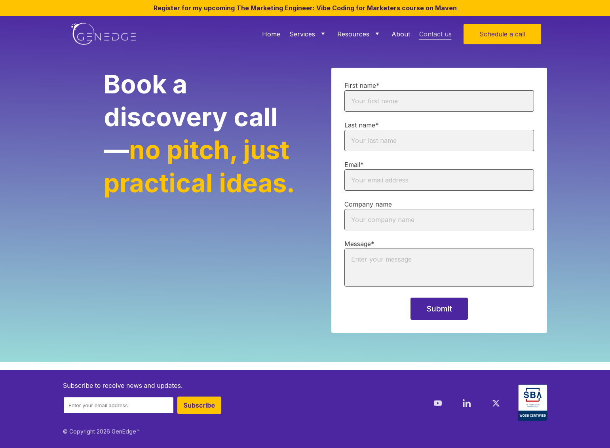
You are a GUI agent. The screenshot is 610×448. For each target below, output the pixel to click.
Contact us (435, 34)
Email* (354, 165)
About (400, 34)
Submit (439, 309)
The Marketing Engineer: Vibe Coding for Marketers (318, 8)
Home (271, 34)
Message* (359, 244)
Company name (368, 205)
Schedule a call (502, 34)
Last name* (361, 125)
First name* (362, 86)
